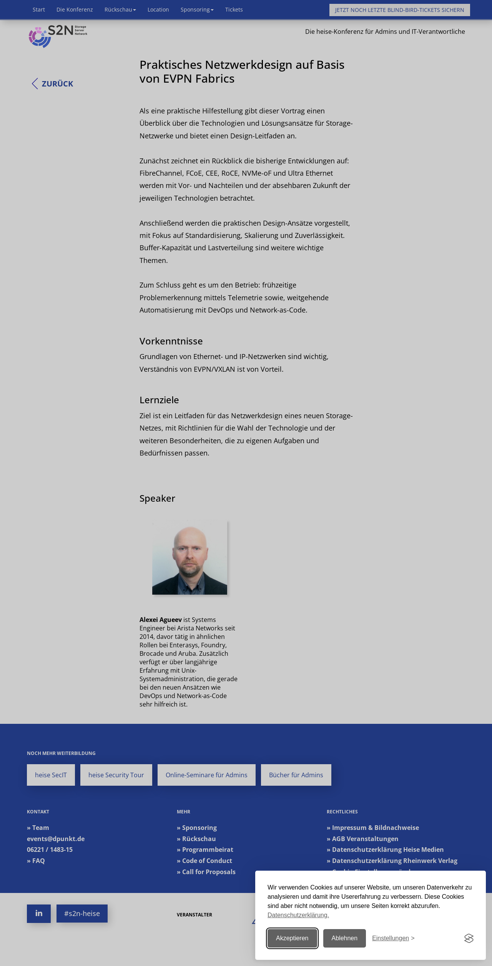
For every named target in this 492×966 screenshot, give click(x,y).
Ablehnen (345, 938)
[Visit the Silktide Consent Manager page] (469, 938)
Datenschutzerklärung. (298, 915)
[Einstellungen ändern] (393, 938)
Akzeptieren (292, 938)
